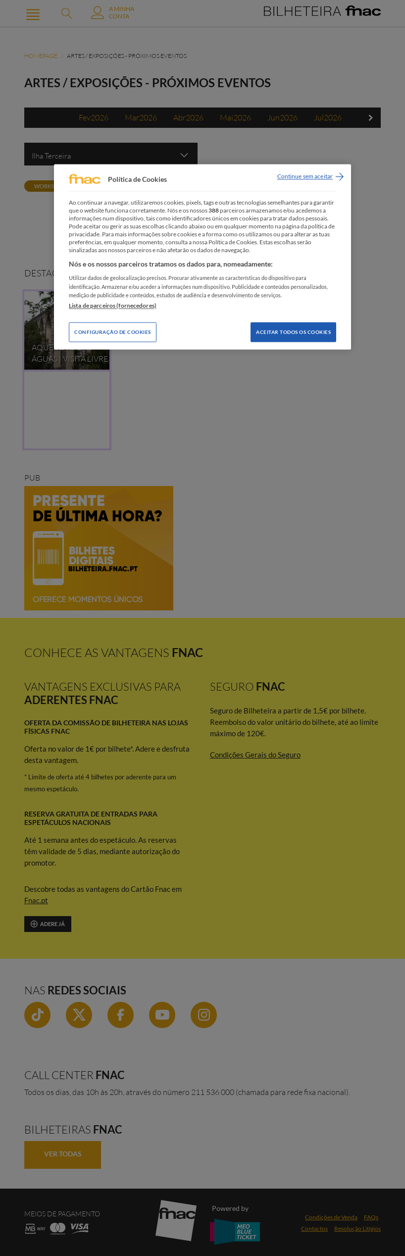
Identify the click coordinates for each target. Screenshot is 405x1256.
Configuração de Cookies (112, 332)
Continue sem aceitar (305, 176)
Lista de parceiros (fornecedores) (112, 305)
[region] (202, 256)
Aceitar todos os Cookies (293, 332)
